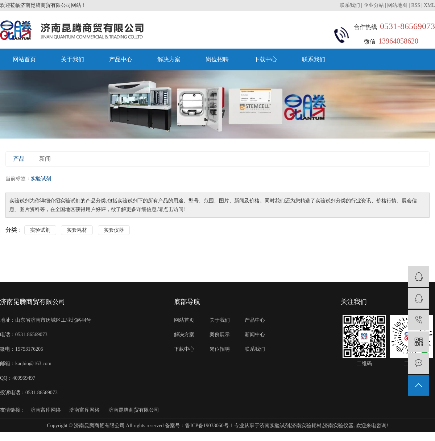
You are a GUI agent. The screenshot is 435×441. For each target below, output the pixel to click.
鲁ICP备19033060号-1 (209, 425)
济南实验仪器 (338, 425)
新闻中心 (255, 334)
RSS (415, 5)
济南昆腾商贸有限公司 (133, 410)
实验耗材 (77, 230)
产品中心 (120, 59)
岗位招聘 (217, 59)
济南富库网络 (45, 410)
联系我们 (350, 5)
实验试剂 (40, 230)
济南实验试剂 (275, 425)
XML (429, 5)
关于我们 (72, 59)
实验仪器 (114, 230)
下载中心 (265, 59)
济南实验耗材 (306, 425)
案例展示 (220, 334)
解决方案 (169, 59)
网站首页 (24, 59)
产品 (19, 159)
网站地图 (397, 5)
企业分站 (374, 5)
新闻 (45, 159)
